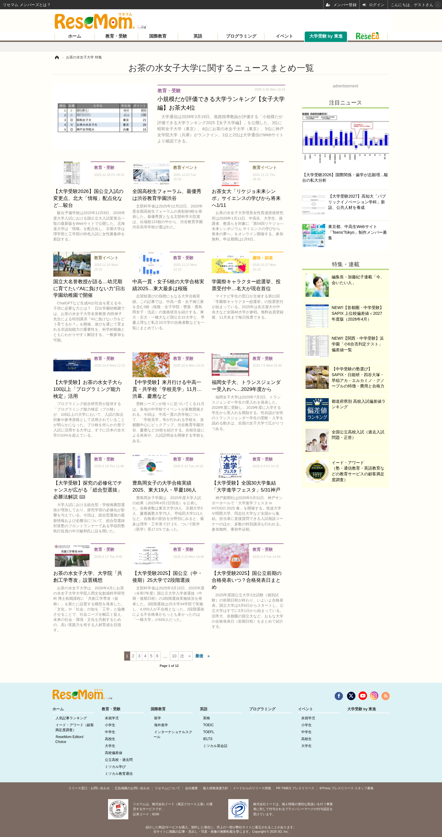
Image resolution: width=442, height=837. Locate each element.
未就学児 (112, 718)
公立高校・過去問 (119, 760)
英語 (197, 36)
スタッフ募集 (364, 788)
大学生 (110, 746)
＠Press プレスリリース (336, 788)
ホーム (74, 36)
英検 (206, 718)
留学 (157, 718)
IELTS (207, 739)
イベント (284, 36)
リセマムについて (167, 788)
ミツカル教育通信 (119, 774)
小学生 (110, 725)
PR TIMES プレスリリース (295, 788)
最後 (199, 656)
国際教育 (158, 36)
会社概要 (191, 788)
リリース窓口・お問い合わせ (89, 788)
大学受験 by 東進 (326, 36)
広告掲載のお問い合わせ (132, 788)
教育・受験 (116, 36)
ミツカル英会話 (215, 746)
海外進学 (161, 725)
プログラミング (241, 36)
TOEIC (208, 725)
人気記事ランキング (71, 718)
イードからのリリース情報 (252, 788)
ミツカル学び (115, 767)
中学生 (110, 732)
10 (174, 656)
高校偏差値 (113, 753)
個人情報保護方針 (215, 788)
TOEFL (208, 732)
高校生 (110, 739)
